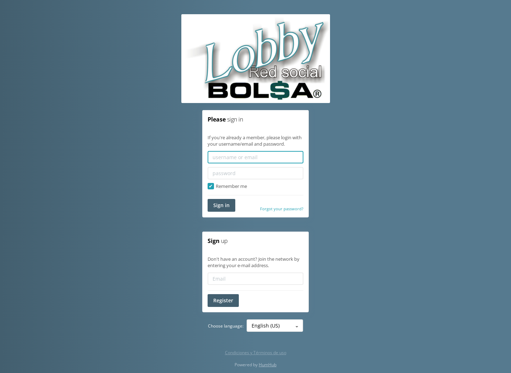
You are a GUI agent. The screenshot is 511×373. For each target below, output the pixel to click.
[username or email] (255, 157)
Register (223, 300)
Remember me (227, 186)
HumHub (267, 365)
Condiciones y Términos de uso (255, 353)
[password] (255, 173)
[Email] (255, 278)
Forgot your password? (281, 208)
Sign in (221, 205)
